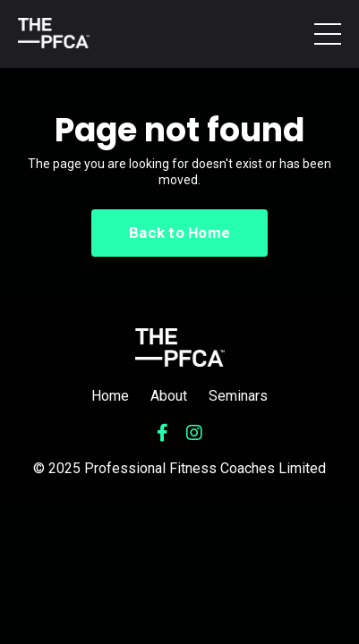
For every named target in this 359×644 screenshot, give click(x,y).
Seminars (238, 395)
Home (110, 395)
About (168, 395)
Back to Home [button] (179, 233)
